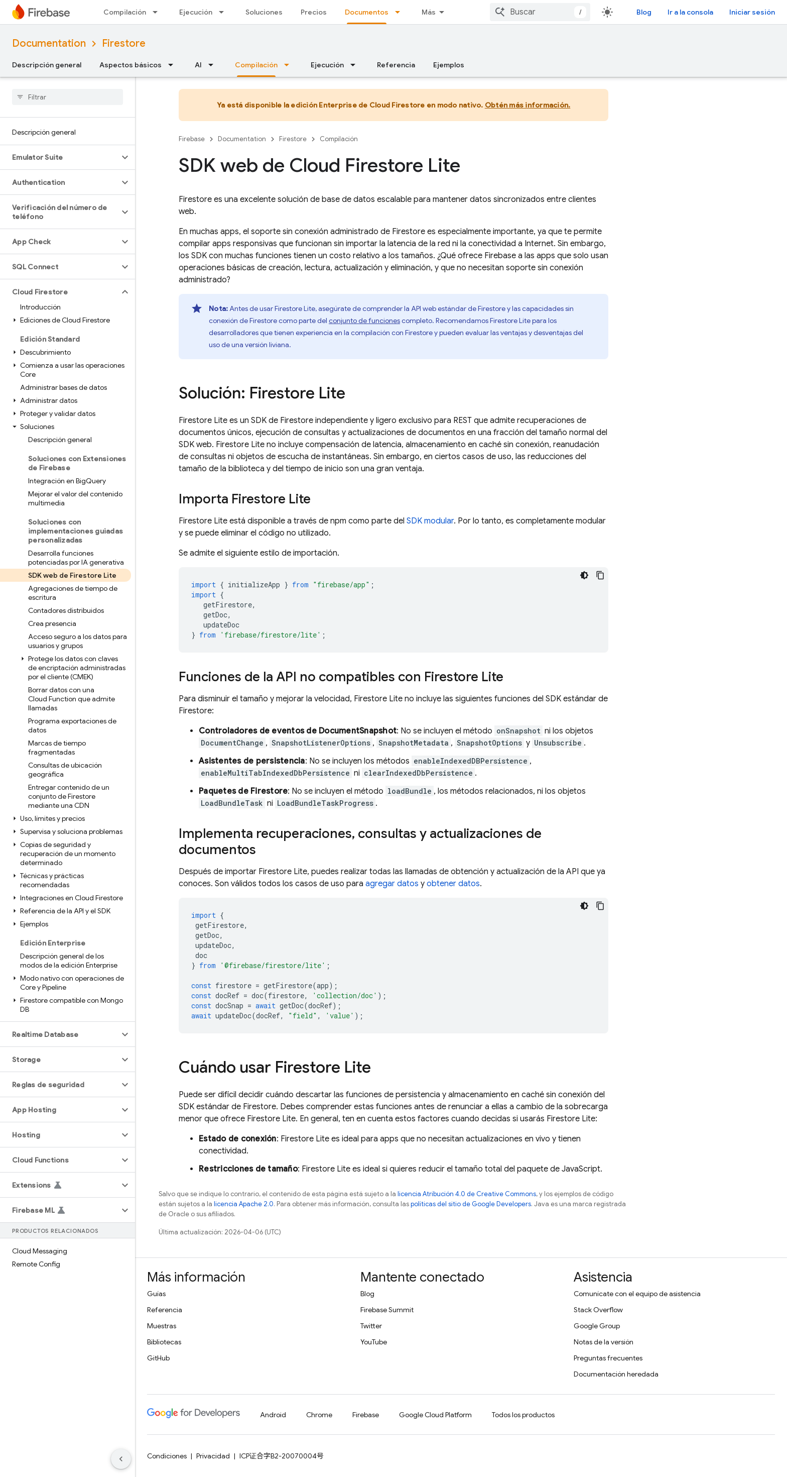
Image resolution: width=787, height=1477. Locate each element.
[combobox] (540, 12)
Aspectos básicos (130, 64)
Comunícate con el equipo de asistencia (637, 1293)
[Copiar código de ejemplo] (600, 575)
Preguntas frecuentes (608, 1357)
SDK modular (430, 521)
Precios (314, 12)
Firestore (124, 43)
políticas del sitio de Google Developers (471, 1204)
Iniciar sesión (752, 12)
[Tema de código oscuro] (584, 575)
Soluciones (264, 12)
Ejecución (195, 12)
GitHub (158, 1357)
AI (198, 64)
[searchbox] (67, 97)
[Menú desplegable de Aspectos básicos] (174, 65)
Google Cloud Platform (435, 1414)
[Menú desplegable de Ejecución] (224, 12)
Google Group (597, 1325)
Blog (643, 12)
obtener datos (453, 884)
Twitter (371, 1325)
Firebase (192, 139)
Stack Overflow (598, 1309)
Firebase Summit (387, 1309)
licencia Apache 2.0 (244, 1204)
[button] (59, 157)
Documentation (49, 43)
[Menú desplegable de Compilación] (158, 12)
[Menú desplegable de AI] (214, 65)
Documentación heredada (616, 1374)
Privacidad (213, 1456)
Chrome (319, 1414)
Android (273, 1414)
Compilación (124, 12)
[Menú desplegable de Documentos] (400, 12)
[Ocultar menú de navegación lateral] (121, 1459)
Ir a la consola (690, 12)
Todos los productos (523, 1414)
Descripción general (46, 64)
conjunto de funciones (364, 320)
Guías (156, 1293)
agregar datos (392, 884)
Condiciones (167, 1456)
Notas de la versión (603, 1341)
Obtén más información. (528, 105)
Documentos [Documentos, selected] (366, 12)
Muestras (161, 1325)
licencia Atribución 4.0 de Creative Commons (467, 1194)
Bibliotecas (164, 1341)
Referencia (396, 64)
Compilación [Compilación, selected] (256, 64)
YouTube (373, 1341)
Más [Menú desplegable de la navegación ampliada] (429, 12)
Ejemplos (448, 64)
